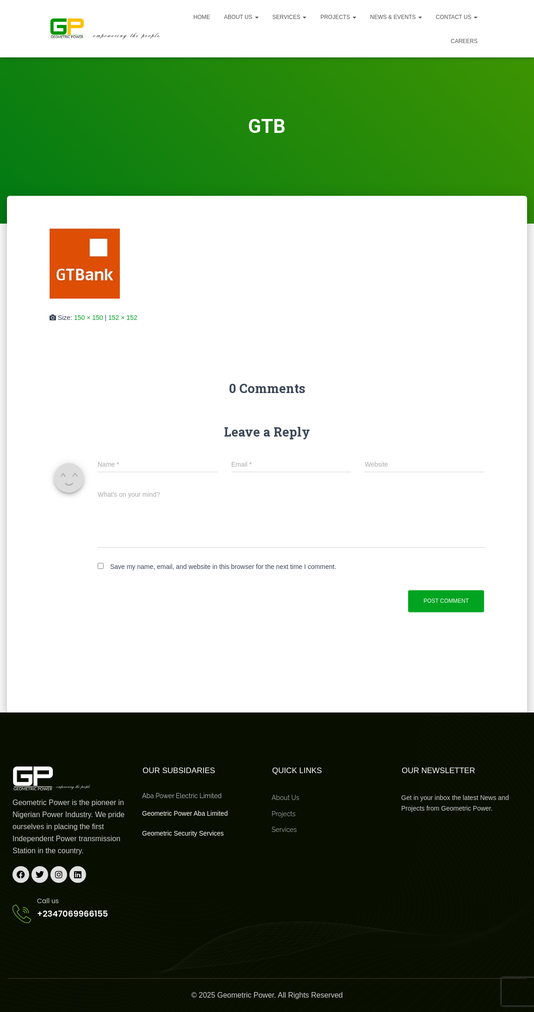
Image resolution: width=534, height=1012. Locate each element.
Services (290, 17)
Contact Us (457, 17)
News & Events (396, 17)
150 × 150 (88, 317)
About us (241, 17)
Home (201, 17)
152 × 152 (122, 317)
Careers (464, 41)
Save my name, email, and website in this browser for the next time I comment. (223, 566)
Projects (338, 17)
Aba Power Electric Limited (182, 796)
